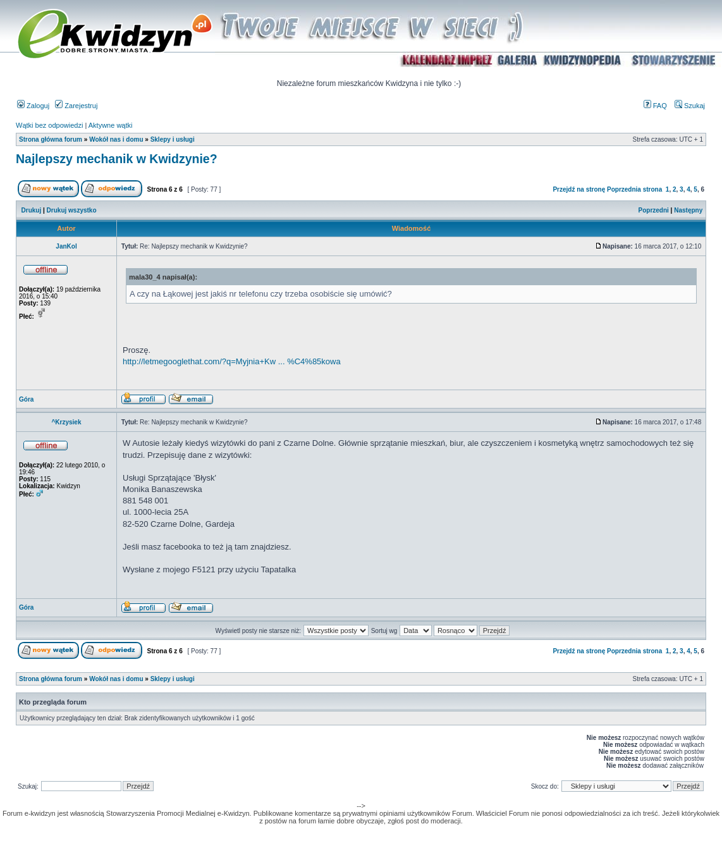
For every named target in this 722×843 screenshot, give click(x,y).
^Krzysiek (67, 422)
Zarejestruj (76, 105)
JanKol (66, 246)
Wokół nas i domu (116, 139)
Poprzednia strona (634, 189)
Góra (26, 399)
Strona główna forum (50, 139)
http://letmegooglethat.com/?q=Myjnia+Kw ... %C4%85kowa (232, 361)
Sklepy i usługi (172, 139)
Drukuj (31, 210)
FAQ (655, 105)
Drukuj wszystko (72, 210)
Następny (688, 210)
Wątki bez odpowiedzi (49, 125)
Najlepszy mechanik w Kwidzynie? (116, 159)
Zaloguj (33, 105)
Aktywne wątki (111, 125)
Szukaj (690, 105)
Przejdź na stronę (579, 189)
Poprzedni (654, 210)
